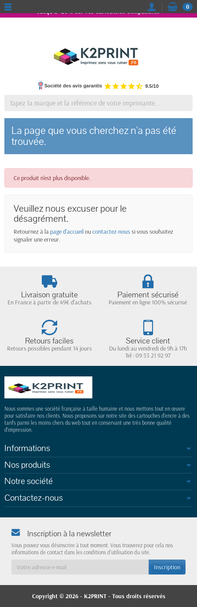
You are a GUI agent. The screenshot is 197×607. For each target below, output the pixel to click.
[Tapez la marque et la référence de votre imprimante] (98, 103)
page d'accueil (67, 231)
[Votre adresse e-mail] (80, 567)
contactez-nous (111, 231)
